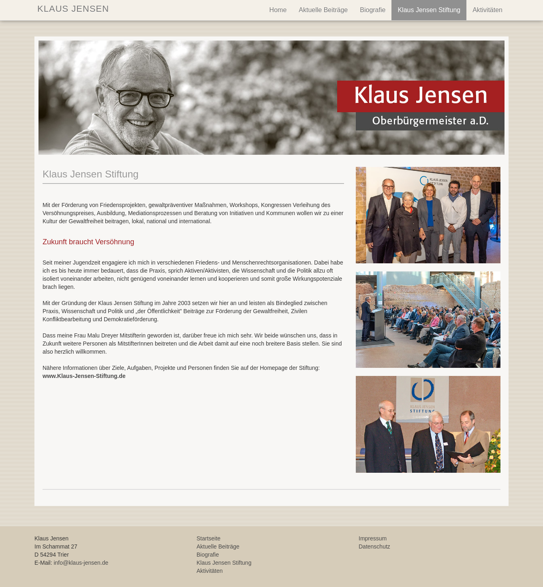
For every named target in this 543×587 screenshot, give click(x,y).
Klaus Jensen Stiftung (429, 9)
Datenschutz (374, 546)
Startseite (208, 538)
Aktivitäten (487, 9)
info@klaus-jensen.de (80, 562)
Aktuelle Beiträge (323, 9)
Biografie (372, 9)
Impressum (373, 538)
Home (278, 9)
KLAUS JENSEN (71, 9)
